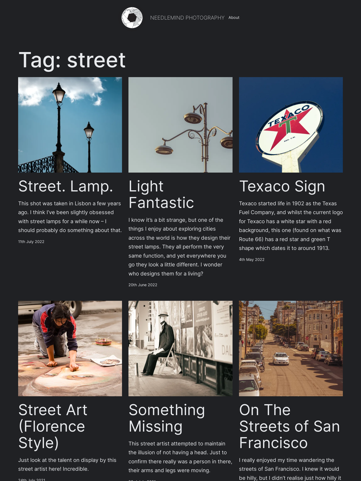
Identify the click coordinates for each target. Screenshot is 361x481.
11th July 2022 (31, 241)
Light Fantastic (161, 194)
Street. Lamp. (65, 186)
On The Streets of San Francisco (289, 426)
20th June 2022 (142, 285)
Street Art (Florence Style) (53, 426)
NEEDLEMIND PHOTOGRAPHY (187, 18)
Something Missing (166, 418)
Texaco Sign (282, 186)
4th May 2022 (252, 259)
